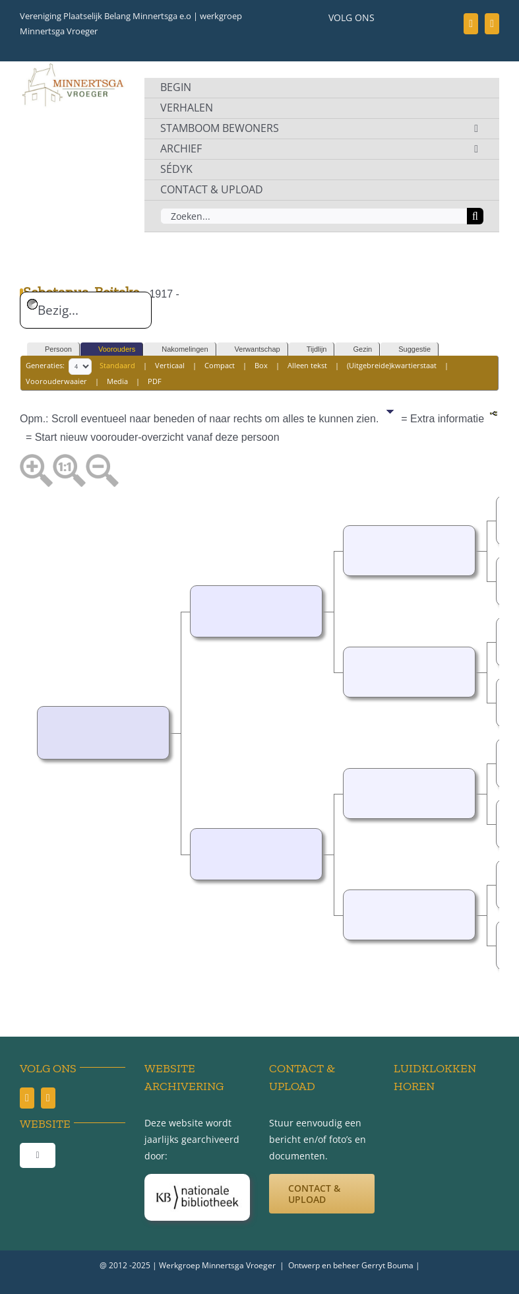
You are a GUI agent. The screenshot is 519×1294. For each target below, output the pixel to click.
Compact (219, 365)
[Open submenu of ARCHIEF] (476, 149)
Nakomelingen (179, 349)
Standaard (117, 365)
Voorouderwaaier (56, 381)
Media (117, 381)
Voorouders (110, 349)
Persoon (52, 349)
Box (261, 365)
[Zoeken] (475, 216)
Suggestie (408, 349)
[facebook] (471, 23)
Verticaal (170, 365)
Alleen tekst (307, 365)
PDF (155, 381)
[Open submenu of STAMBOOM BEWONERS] (476, 129)
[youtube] (492, 23)
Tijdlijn (311, 349)
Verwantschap (251, 349)
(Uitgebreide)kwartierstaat (392, 365)
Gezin (356, 349)
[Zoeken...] (313, 216)
